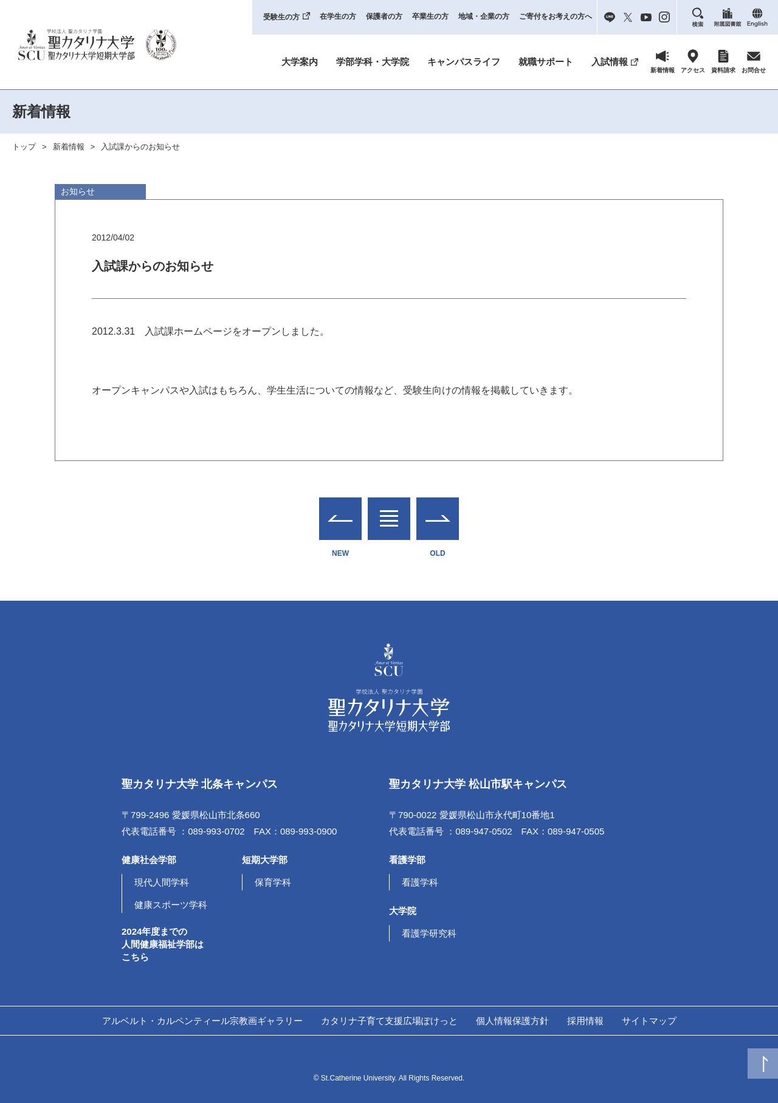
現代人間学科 (161, 882)
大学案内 (299, 61)
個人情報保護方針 (512, 1021)
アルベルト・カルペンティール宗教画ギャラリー (202, 1021)
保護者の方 (384, 16)
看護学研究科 (429, 933)
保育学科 (273, 882)
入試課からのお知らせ (140, 146)
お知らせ (78, 191)
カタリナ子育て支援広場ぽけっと (389, 1021)
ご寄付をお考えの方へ (555, 16)
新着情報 (68, 146)
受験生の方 (281, 17)
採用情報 (585, 1021)
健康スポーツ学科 (170, 905)
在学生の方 (338, 16)
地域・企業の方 (483, 16)
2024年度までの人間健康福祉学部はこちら (163, 944)
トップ (24, 146)
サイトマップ (649, 1021)
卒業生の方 (430, 16)
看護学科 (420, 882)
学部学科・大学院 (372, 61)
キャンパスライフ (463, 61)
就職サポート (545, 61)
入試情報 (609, 61)
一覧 (389, 511)
